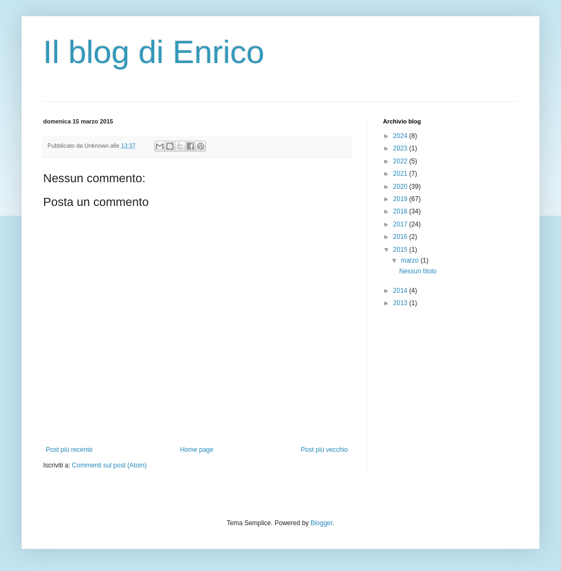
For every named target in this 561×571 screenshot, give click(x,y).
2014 (401, 290)
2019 (401, 199)
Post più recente (69, 449)
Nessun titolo (417, 271)
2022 (401, 161)
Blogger (322, 523)
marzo (411, 260)
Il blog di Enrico (153, 52)
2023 (401, 148)
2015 (401, 249)
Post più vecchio (324, 449)
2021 (401, 173)
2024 (401, 136)
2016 (401, 236)
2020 (401, 186)
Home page (197, 449)
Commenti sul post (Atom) (109, 465)
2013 (401, 303)
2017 (401, 224)
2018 (401, 211)
